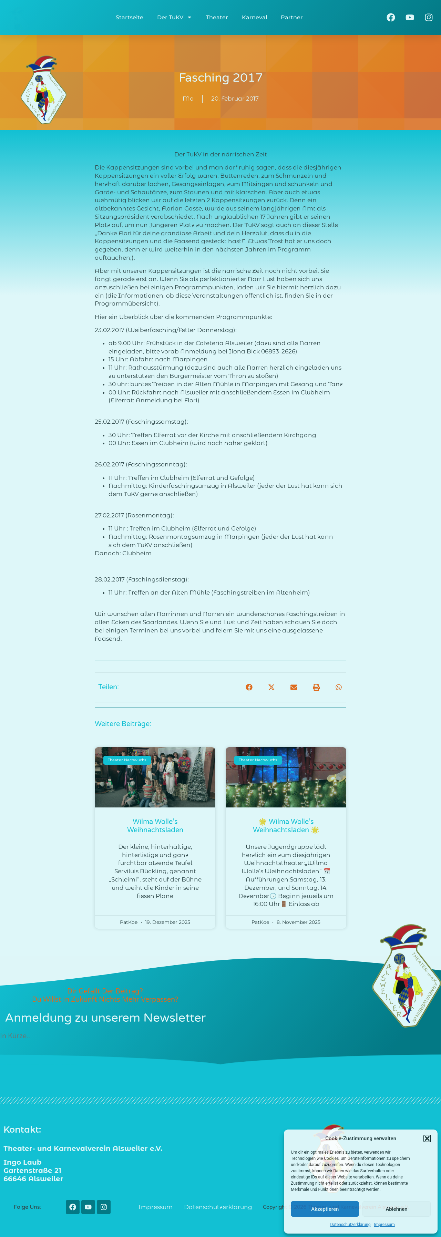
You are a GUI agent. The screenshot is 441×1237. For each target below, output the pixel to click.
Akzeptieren (325, 1209)
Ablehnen (396, 1209)
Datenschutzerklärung (350, 1224)
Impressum (384, 1224)
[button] (427, 1138)
